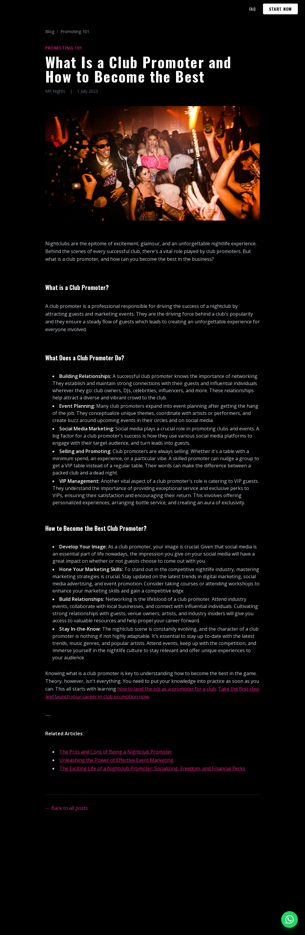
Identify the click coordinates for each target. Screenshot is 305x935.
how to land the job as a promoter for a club (166, 689)
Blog (49, 31)
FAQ (252, 9)
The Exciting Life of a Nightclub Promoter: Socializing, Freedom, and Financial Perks (152, 768)
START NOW (280, 9)
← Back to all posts (66, 808)
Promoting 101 (74, 31)
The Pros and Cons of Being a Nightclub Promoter (115, 751)
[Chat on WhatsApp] (289, 919)
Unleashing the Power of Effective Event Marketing (116, 760)
